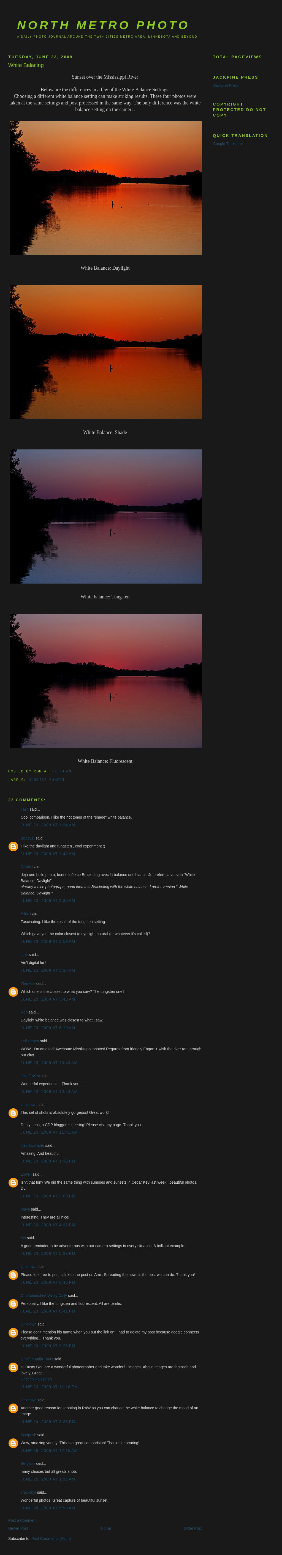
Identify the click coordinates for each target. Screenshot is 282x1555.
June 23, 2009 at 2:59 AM (48, 942)
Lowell (26, 1174)
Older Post (193, 1528)
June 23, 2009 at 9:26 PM (48, 1346)
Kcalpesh (28, 1435)
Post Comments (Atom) (51, 1539)
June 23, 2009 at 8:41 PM (48, 1311)
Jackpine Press (225, 86)
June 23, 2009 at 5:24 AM (48, 970)
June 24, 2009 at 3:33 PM (48, 1422)
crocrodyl (28, 1492)
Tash (25, 809)
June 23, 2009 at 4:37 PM (48, 1225)
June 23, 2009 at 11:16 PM (49, 1387)
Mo (23, 1238)
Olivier (26, 867)
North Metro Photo (103, 25)
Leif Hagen (30, 1041)
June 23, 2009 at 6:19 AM (48, 1028)
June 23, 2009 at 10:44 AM (49, 1092)
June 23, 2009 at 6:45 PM (48, 1282)
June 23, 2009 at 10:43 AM (49, 1063)
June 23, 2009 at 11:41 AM (49, 1132)
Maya (25, 1209)
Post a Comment (22, 1520)
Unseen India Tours (37, 1359)
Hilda (25, 914)
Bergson (28, 1464)
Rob (24, 1012)
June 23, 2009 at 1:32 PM (48, 1161)
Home (106, 1528)
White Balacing (26, 65)
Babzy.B (27, 838)
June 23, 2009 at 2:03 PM (48, 1196)
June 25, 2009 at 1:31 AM (48, 1479)
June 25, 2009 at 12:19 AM (49, 1451)
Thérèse (28, 984)
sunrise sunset (47, 779)
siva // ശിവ (30, 1076)
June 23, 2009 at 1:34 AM (48, 825)
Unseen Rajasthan (36, 1379)
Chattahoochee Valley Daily (44, 1296)
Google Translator (228, 144)
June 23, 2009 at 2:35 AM (48, 901)
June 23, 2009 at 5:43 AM (48, 999)
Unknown (28, 1105)
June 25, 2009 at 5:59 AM (48, 1508)
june (24, 955)
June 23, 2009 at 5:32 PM (48, 1254)
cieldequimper (32, 1146)
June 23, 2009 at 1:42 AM (48, 854)
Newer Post (18, 1528)
